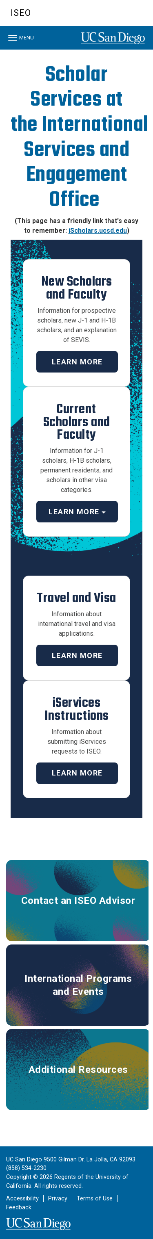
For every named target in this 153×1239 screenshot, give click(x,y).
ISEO (21, 13)
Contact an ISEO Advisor (78, 900)
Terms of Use (95, 1198)
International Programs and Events (78, 985)
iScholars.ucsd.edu (98, 230)
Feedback (18, 1207)
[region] (76, 52)
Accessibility (22, 1198)
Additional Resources (78, 1069)
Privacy (57, 1198)
